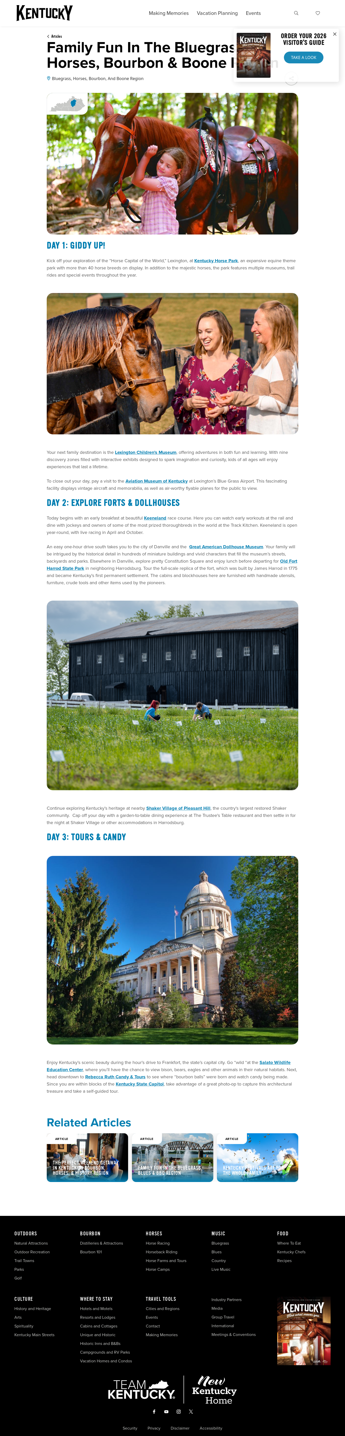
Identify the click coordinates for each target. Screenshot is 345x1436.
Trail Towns (24, 1261)
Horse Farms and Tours (166, 1261)
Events (253, 13)
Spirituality (24, 1326)
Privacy (154, 1428)
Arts (18, 1317)
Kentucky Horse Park (216, 260)
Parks (19, 1269)
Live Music (221, 1269)
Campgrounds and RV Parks (105, 1352)
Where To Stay (96, 1299)
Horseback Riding (161, 1252)
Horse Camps (158, 1269)
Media (217, 1308)
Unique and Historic (98, 1335)
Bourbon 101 (91, 1252)
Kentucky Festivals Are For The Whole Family (253, 1170)
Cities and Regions (162, 1309)
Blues (217, 1252)
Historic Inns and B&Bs (100, 1343)
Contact (153, 1326)
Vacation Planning (217, 13)
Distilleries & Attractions (101, 1243)
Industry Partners (227, 1300)
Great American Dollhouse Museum (226, 546)
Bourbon (90, 1233)
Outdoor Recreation (32, 1252)
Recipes (285, 1261)
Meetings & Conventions (234, 1334)
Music (219, 1233)
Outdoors (25, 1233)
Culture (23, 1299)
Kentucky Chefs (291, 1252)
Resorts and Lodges (97, 1317)
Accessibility (211, 1428)
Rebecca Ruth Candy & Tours (115, 1076)
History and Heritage (33, 1309)
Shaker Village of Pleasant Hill (178, 808)
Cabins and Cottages (98, 1326)
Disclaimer (180, 1428)
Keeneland (155, 518)
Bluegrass (220, 1243)
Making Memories (169, 13)
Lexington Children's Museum (145, 452)
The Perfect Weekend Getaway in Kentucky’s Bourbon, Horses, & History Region (86, 1168)
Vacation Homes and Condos (106, 1361)
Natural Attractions (31, 1243)
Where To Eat (289, 1243)
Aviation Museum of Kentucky (157, 481)
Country (219, 1261)
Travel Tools (161, 1299)
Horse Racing (158, 1243)
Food (283, 1233)
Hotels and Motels (96, 1309)
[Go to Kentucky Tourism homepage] (44, 13)
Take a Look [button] (303, 57)
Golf (18, 1278)
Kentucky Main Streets (34, 1335)
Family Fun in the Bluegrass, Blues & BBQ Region (170, 1170)
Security (130, 1428)
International (223, 1326)
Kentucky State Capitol (140, 1084)
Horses (154, 1233)
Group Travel (223, 1317)
